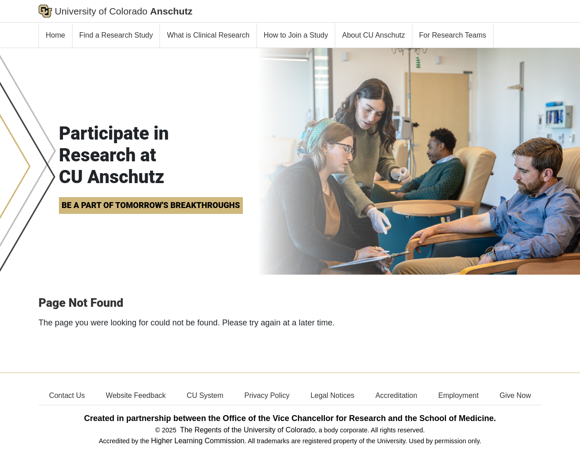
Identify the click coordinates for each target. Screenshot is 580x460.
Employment (458, 395)
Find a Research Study (116, 35)
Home (55, 35)
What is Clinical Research (208, 35)
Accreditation (396, 395)
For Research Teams (452, 35)
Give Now (515, 395)
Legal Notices (332, 395)
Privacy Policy (267, 395)
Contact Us (67, 395)
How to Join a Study (296, 35)
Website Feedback (136, 395)
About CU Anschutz (373, 35)
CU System (205, 395)
